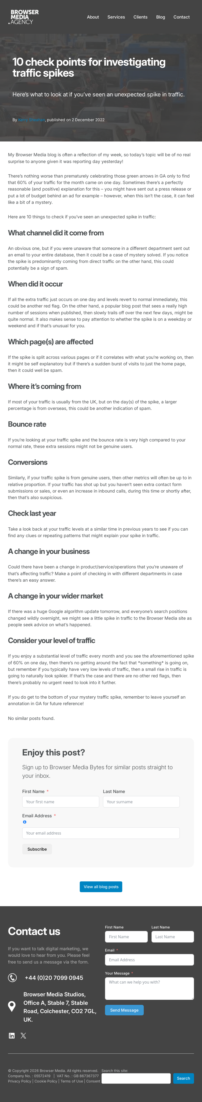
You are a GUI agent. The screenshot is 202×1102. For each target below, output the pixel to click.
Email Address (37, 815)
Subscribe (37, 849)
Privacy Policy (19, 1081)
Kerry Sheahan (31, 119)
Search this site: (115, 1070)
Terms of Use (71, 1081)
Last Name (114, 791)
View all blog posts (101, 886)
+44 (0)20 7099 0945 (54, 977)
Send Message (124, 1010)
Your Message (117, 973)
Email (109, 950)
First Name (33, 791)
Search (183, 1078)
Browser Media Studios (54, 994)
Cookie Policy (45, 1081)
